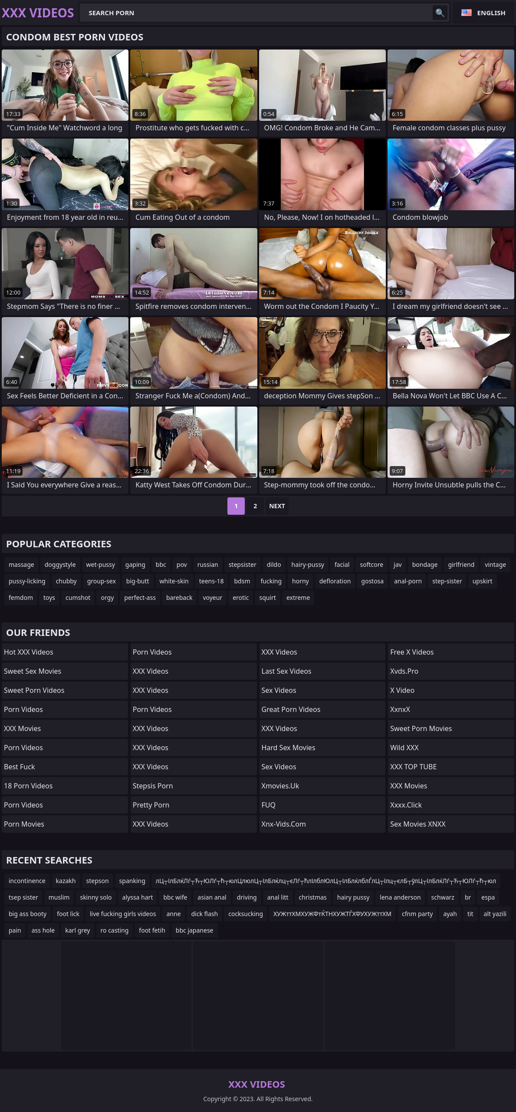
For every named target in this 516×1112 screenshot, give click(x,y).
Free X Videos (412, 652)
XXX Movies (22, 728)
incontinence (27, 881)
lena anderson (400, 897)
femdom (21, 597)
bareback (179, 597)
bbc (161, 564)
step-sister (447, 581)
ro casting (115, 930)
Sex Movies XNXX (417, 824)
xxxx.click (406, 805)
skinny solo (96, 897)
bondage (425, 564)
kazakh (66, 881)
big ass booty (27, 914)
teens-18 (211, 581)
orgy (107, 597)
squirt (267, 597)
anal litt (278, 897)
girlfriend (461, 564)
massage (21, 564)
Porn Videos (23, 709)
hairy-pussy (308, 564)
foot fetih (152, 930)
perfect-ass (140, 597)
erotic (241, 597)
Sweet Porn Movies (421, 728)
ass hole (43, 930)
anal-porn (408, 581)
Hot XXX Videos (28, 652)
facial (342, 564)
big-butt (137, 581)
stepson (97, 881)
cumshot (78, 597)
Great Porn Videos (291, 709)
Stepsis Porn (153, 786)
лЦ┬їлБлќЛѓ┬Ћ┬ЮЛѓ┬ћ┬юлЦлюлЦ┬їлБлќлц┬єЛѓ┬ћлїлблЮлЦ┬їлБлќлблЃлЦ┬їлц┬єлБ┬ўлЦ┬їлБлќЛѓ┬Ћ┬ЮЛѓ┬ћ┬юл (326, 881)
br (468, 897)
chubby (66, 581)
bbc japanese (195, 930)
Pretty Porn (151, 805)
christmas (313, 897)
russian (207, 564)
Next (277, 506)
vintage (495, 564)
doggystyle (60, 564)
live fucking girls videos (123, 914)
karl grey (77, 930)
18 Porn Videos (28, 786)
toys (49, 597)
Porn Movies (24, 824)
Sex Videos (279, 690)
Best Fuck (19, 766)
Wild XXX (404, 747)
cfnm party (417, 914)
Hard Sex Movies (289, 747)
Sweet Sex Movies (32, 671)
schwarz (442, 897)
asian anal (211, 897)
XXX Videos (150, 671)
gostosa (372, 581)
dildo (274, 564)
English (491, 12)
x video (402, 690)
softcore (371, 564)
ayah (450, 914)
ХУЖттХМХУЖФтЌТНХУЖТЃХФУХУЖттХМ (332, 914)
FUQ (269, 805)
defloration (335, 581)
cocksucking (245, 914)
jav (398, 564)
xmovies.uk (280, 786)
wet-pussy (100, 564)
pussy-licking (27, 581)
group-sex (101, 581)
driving (247, 897)
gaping (135, 564)
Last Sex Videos (287, 671)
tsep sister (23, 897)
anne (173, 914)
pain (15, 930)
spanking (132, 881)
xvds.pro (404, 671)
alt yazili (495, 914)
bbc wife (175, 897)
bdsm (242, 581)
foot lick (68, 914)
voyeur (212, 597)
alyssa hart (137, 897)
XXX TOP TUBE (413, 766)
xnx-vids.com (284, 824)
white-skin (174, 581)
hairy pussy (353, 897)
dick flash (204, 914)
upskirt (483, 581)
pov (182, 564)
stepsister (242, 564)
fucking (271, 581)
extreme (298, 597)
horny (300, 581)
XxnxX (400, 709)
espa (488, 897)
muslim (59, 897)
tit (470, 914)
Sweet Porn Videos (34, 690)
